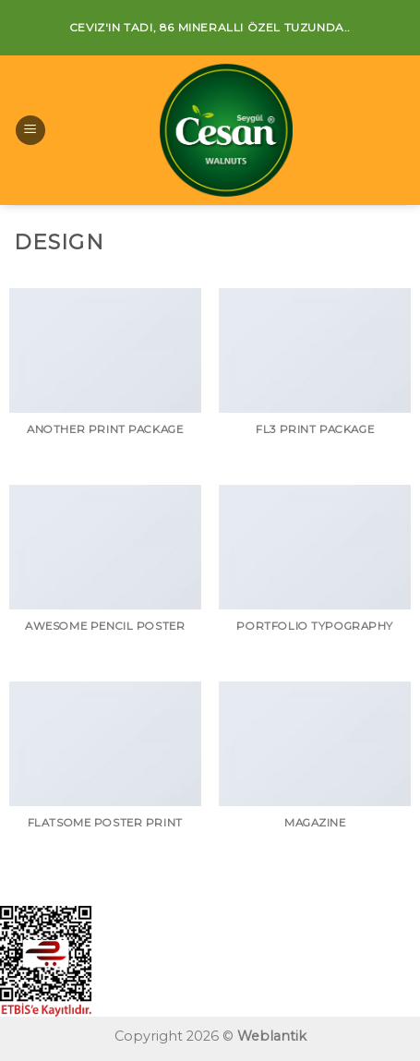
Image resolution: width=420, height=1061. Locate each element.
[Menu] (30, 130)
